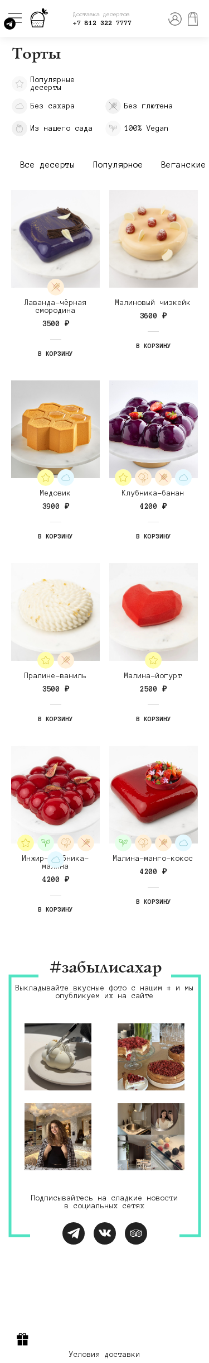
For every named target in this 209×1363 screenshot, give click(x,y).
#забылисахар (104, 968)
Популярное (118, 164)
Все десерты (47, 164)
